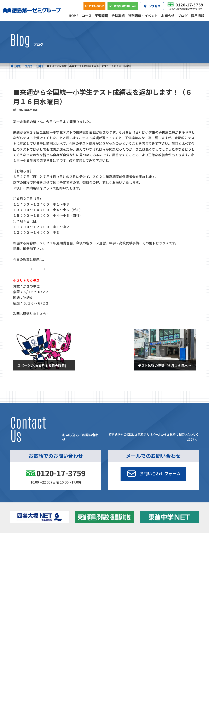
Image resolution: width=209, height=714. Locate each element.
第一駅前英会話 (119, 570)
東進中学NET (78, 565)
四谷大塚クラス (33, 565)
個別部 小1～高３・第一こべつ (125, 558)
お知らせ (168, 553)
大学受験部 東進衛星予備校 (124, 549)
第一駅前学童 (118, 565)
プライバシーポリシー (185, 607)
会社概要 (85, 580)
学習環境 (52, 580)
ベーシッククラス (34, 570)
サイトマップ (162, 607)
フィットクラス (33, 554)
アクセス (118, 580)
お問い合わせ (186, 580)
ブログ (167, 559)
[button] (153, 474)
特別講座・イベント (175, 548)
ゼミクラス (30, 560)
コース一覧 (21, 542)
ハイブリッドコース (80, 560)
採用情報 (150, 580)
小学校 (26, 548)
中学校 (69, 548)
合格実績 (20, 580)
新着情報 (161, 542)
